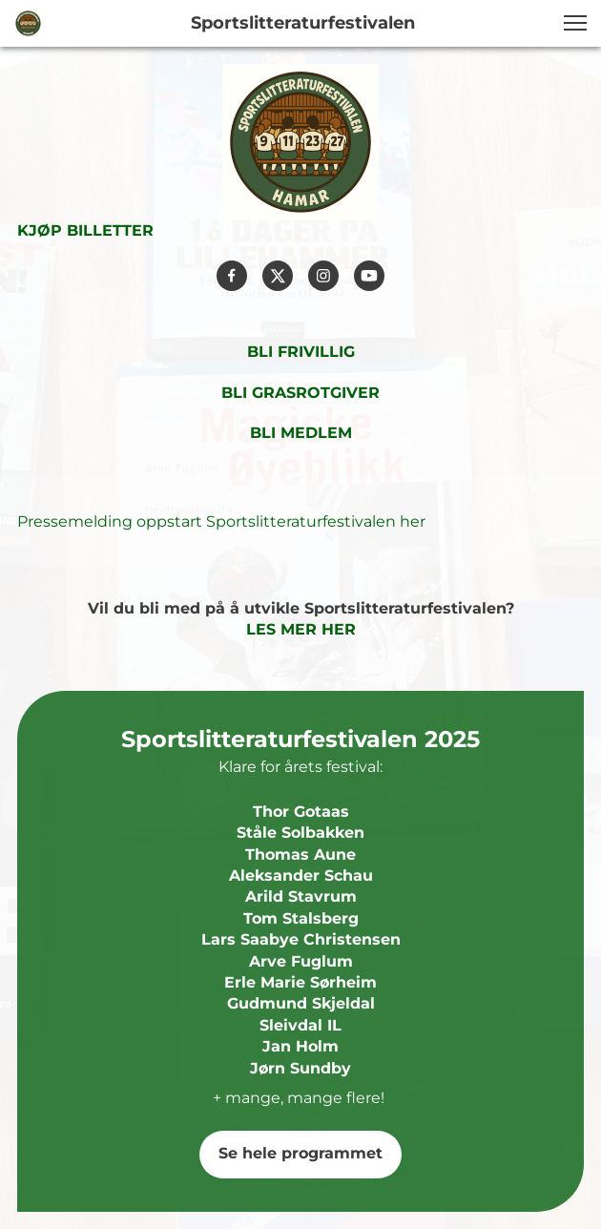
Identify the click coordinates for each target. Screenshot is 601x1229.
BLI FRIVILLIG (301, 352)
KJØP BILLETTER (85, 230)
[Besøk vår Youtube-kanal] (369, 275)
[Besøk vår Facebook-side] (232, 275)
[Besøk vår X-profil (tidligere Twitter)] (277, 275)
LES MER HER (301, 629)
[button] (575, 23)
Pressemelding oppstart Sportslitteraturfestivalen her (221, 521)
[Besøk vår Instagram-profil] (323, 275)
